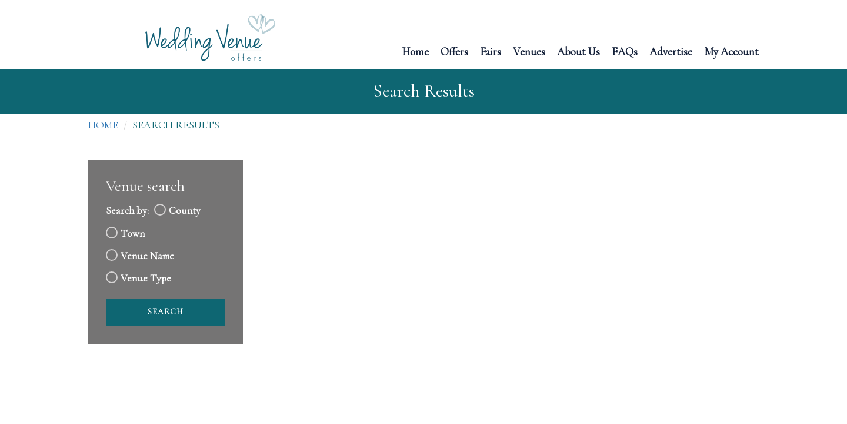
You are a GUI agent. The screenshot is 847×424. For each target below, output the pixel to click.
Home (415, 51)
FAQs (625, 51)
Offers (454, 51)
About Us (578, 51)
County (185, 210)
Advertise (670, 51)
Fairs (490, 51)
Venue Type (146, 278)
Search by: (127, 210)
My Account (731, 51)
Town (133, 233)
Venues (529, 51)
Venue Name (147, 256)
